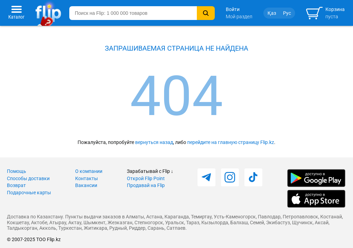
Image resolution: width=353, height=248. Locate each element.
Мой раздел (239, 16)
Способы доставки (28, 178)
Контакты (86, 178)
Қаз (272, 13)
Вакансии (86, 185)
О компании (88, 171)
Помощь (16, 171)
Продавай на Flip (146, 185)
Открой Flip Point (146, 178)
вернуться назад (154, 142)
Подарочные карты (29, 192)
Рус (287, 13)
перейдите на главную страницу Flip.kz (230, 142)
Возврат (16, 185)
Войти (233, 9)
